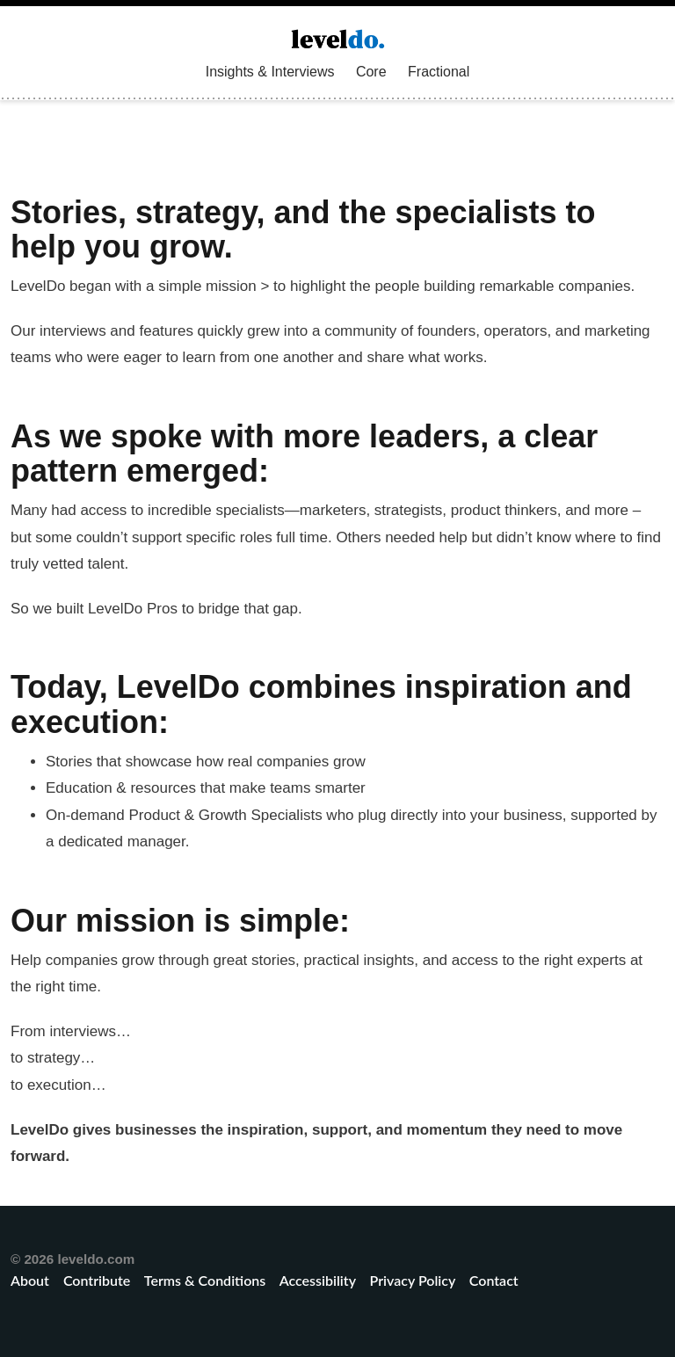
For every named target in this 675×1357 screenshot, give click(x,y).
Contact (494, 1280)
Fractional (438, 71)
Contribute (96, 1280)
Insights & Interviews (270, 71)
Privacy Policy (412, 1280)
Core (371, 71)
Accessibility (317, 1280)
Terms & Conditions (204, 1280)
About (32, 1280)
